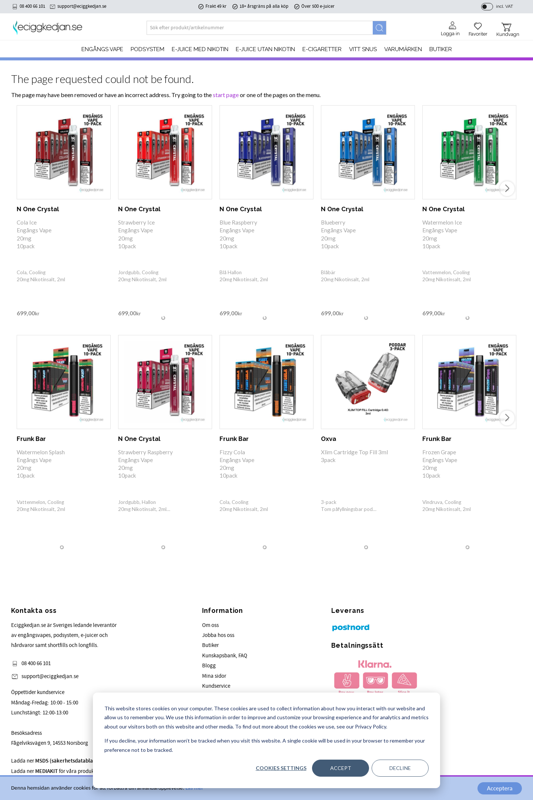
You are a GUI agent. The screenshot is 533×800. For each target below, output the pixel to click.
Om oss (210, 625)
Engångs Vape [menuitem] (102, 49)
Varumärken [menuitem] (403, 49)
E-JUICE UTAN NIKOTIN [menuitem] (265, 49)
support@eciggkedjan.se (81, 6)
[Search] (379, 27)
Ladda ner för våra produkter (55, 771)
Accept (340, 768)
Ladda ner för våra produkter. (76, 760)
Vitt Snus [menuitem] (363, 49)
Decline (400, 768)
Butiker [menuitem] (440, 49)
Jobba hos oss (218, 635)
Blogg (209, 665)
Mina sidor (214, 676)
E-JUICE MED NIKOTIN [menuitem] (200, 49)
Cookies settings (281, 768)
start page (226, 94)
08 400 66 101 (32, 6)
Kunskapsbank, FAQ (224, 655)
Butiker (210, 645)
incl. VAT (504, 6)
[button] (478, 26)
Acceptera (499, 788)
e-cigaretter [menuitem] (322, 49)
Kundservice (216, 686)
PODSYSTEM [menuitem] (147, 49)
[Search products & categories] (260, 28)
